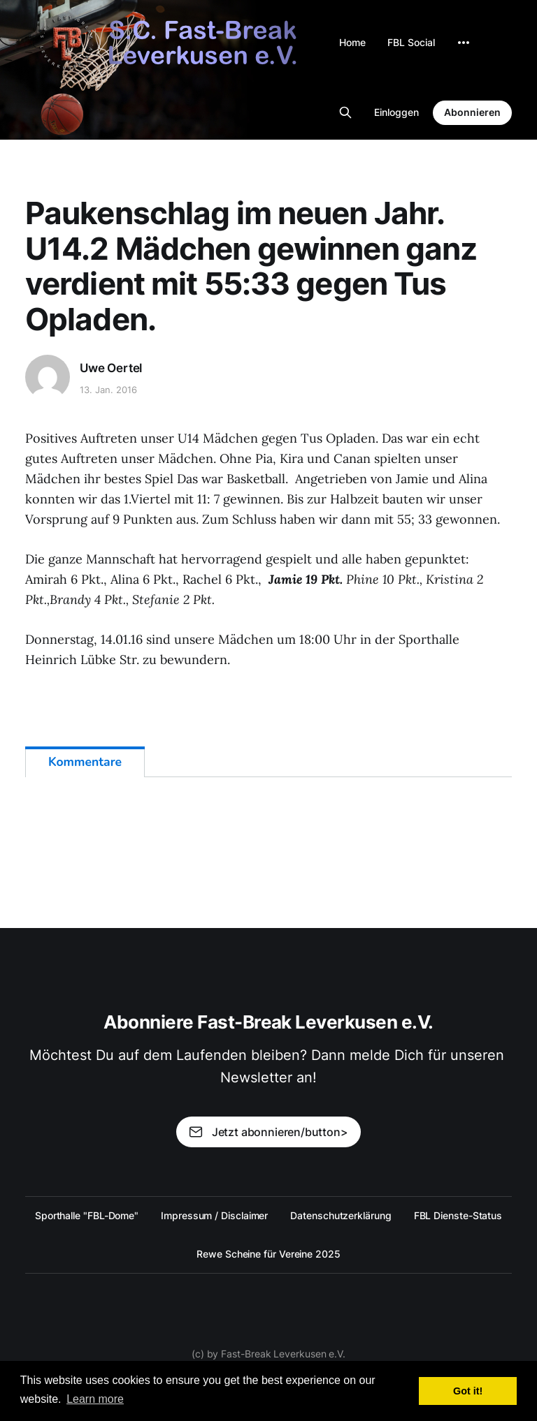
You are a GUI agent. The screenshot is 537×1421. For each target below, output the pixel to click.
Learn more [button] (95, 1399)
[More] (463, 42)
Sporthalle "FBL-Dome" (86, 1215)
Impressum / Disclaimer (214, 1215)
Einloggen (396, 112)
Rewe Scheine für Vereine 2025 (268, 1254)
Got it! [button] (467, 1391)
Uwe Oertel (111, 368)
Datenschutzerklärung (340, 1215)
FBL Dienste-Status (458, 1215)
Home (352, 42)
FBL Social (410, 42)
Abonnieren (472, 112)
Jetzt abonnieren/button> (268, 1132)
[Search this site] (345, 112)
